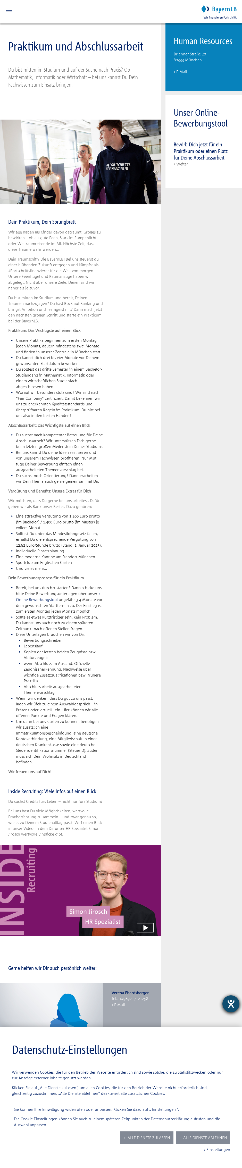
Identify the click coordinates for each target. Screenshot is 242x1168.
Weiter (182, 164)
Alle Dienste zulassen (148, 1137)
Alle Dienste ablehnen (204, 1137)
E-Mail (119, 1004)
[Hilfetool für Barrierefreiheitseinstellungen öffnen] (230, 1003)
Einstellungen (164, 1109)
